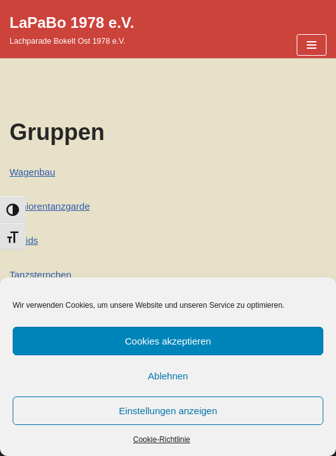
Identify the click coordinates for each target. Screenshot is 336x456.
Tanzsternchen (41, 274)
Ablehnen (168, 375)
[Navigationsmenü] (311, 45)
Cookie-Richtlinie (161, 439)
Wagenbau (32, 172)
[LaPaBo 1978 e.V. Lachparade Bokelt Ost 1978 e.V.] (72, 29)
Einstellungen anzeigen (168, 410)
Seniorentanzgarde (50, 206)
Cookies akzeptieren (168, 341)
